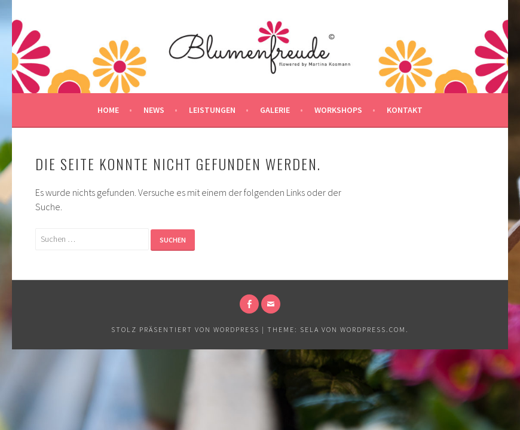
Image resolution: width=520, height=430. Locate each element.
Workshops (338, 110)
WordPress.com (373, 329)
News (153, 110)
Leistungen (212, 110)
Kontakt (405, 110)
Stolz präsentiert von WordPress (185, 329)
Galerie (275, 110)
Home (108, 110)
